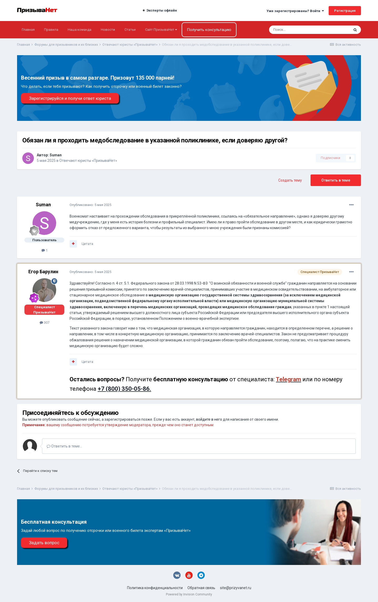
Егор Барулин (43, 271)
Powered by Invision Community (189, 594)
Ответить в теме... (64, 446)
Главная (28, 30)
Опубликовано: (90, 205)
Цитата (87, 244)
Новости (108, 30)
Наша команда (79, 30)
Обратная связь (201, 588)
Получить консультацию (209, 29)
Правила (51, 30)
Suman (56, 155)
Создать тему (290, 180)
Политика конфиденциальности (155, 588)
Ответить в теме (335, 180)
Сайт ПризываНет (161, 30)
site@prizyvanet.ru (235, 588)
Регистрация (344, 11)
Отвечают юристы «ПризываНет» (88, 160)
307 (44, 323)
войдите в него (209, 419)
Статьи (130, 30)
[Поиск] (295, 29)
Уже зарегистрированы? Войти (295, 11)
